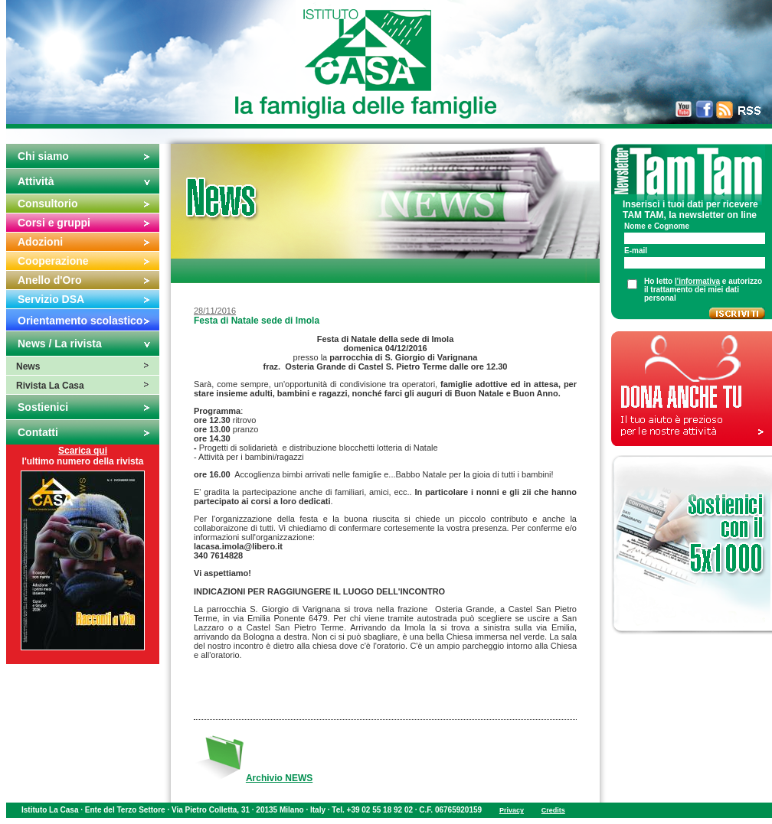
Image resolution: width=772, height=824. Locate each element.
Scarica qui (82, 450)
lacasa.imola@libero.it (239, 546)
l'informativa (697, 281)
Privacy (511, 810)
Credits (553, 810)
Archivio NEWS (279, 778)
